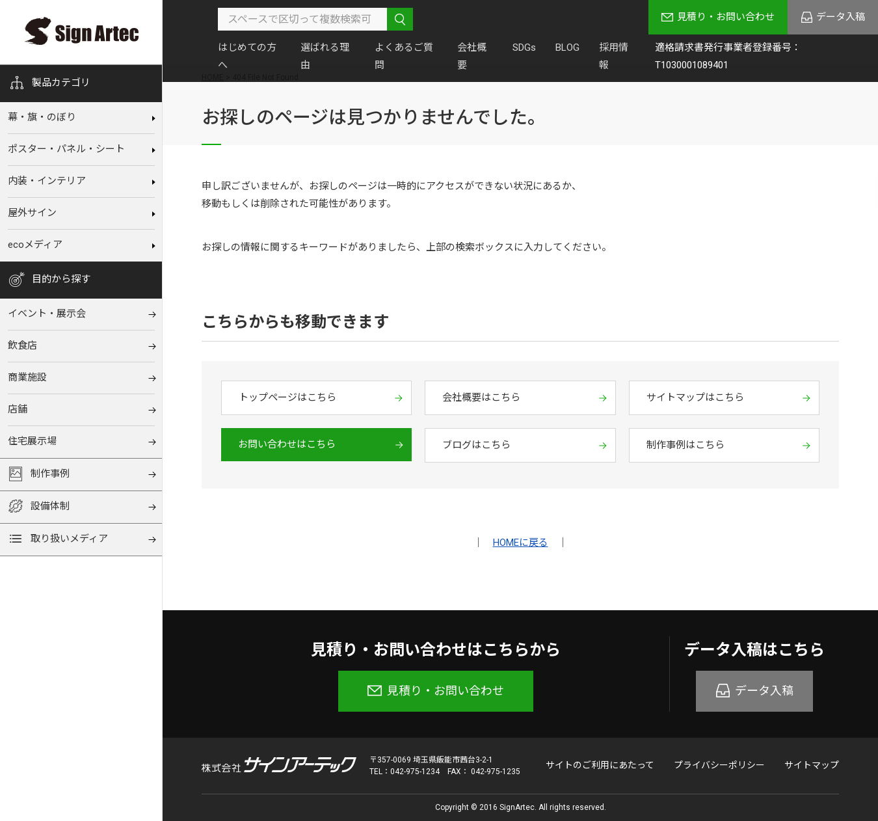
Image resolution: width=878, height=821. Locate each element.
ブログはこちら (476, 445)
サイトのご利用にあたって (600, 765)
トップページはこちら (287, 397)
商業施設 (27, 377)
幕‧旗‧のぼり (42, 117)
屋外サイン (32, 213)
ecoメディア (35, 244)
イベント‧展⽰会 (47, 313)
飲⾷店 (22, 345)
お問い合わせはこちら (287, 444)
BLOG (567, 47)
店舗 (17, 409)
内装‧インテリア (47, 181)
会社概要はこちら (481, 397)
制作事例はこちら (685, 445)
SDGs (524, 47)
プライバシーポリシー (719, 765)
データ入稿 (840, 17)
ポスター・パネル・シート (66, 149)
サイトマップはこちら (695, 397)
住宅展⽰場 (32, 441)
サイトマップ (811, 765)
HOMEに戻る (520, 542)
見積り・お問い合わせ (726, 17)
